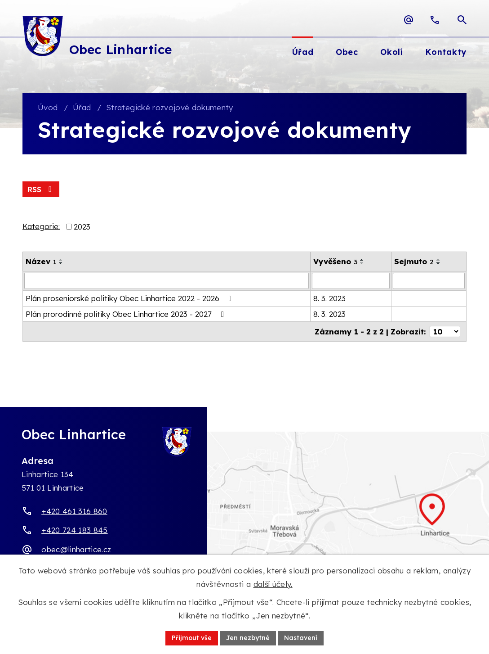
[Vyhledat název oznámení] (166, 281)
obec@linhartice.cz (76, 549)
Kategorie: (41, 225)
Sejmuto (414, 261)
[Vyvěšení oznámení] (351, 281)
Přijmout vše (192, 638)
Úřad (82, 107)
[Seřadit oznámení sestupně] (61, 263)
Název (41, 261)
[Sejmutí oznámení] (429, 281)
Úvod (48, 107)
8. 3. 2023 (329, 298)
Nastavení (300, 638)
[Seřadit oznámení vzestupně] (61, 260)
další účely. (273, 584)
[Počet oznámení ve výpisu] (445, 331)
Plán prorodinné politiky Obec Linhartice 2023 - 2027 (126, 314)
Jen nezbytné (248, 638)
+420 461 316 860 (74, 511)
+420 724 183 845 (74, 530)
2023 (82, 226)
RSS (41, 189)
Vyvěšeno (335, 261)
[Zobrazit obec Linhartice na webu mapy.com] (244, 519)
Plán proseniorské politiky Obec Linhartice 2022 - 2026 (130, 298)
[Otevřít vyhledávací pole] (462, 19)
